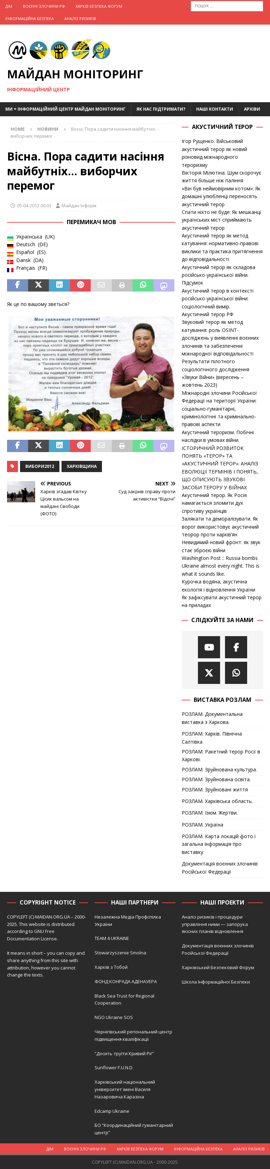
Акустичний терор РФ (207, 314)
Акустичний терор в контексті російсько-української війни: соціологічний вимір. (217, 298)
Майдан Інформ (79, 205)
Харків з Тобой (111, 967)
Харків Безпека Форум (99, 6)
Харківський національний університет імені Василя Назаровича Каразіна (125, 1089)
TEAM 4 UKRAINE (112, 938)
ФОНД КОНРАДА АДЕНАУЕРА (126, 981)
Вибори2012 (39, 466)
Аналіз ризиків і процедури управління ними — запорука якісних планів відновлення (215, 924)
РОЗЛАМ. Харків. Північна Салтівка (212, 737)
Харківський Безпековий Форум (218, 967)
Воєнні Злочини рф (44, 6)
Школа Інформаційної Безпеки (216, 982)
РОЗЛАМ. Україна (202, 824)
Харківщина (82, 466)
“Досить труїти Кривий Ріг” (124, 1053)
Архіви (252, 109)
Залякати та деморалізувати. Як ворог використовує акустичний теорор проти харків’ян (220, 526)
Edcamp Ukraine (112, 1111)
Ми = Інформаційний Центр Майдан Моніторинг (65, 109)
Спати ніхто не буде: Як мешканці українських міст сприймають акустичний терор (221, 220)
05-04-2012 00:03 (34, 205)
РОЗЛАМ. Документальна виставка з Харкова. (212, 718)
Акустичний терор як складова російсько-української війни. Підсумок (218, 275)
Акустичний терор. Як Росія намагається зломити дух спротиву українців (214, 503)
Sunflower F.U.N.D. (114, 1067)
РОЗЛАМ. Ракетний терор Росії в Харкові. (221, 755)
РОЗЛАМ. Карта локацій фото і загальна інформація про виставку (219, 844)
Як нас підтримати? (160, 109)
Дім (8, 6)
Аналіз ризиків (80, 18)
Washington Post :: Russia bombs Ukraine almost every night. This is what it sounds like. (220, 566)
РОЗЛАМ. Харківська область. (217, 801)
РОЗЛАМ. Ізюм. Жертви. (210, 812)
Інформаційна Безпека (29, 18)
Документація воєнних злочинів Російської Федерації (220, 867)
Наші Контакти (214, 109)
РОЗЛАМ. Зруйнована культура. (219, 769)
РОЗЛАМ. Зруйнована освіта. (216, 779)
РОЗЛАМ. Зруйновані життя (215, 789)
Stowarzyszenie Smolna (120, 952)
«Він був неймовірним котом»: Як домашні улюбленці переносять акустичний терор (221, 196)
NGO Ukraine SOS (114, 1017)
